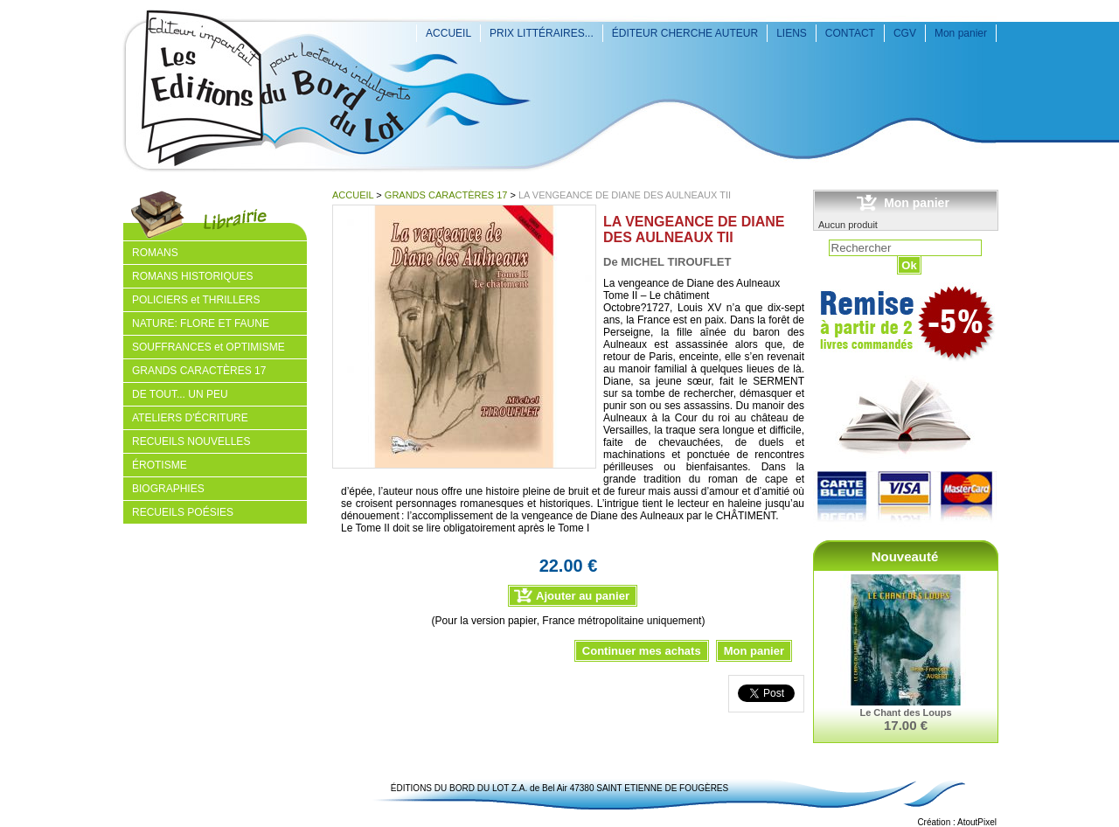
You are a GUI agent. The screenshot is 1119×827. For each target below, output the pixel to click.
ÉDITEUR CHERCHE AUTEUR (685, 33)
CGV (904, 33)
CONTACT (850, 33)
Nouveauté (905, 556)
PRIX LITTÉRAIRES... (542, 33)
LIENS (791, 33)
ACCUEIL (448, 33)
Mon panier (961, 33)
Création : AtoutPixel (957, 822)
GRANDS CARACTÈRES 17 (446, 195)
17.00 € (906, 725)
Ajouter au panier (582, 595)
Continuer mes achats (641, 650)
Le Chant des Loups (905, 712)
